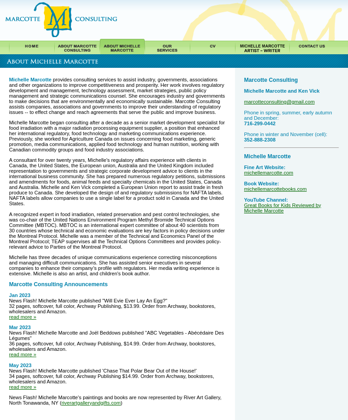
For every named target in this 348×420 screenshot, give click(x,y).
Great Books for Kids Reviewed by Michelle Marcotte (282, 208)
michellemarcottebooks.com (275, 189)
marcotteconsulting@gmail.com (279, 101)
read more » (22, 317)
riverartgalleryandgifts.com (91, 403)
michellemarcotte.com (268, 172)
